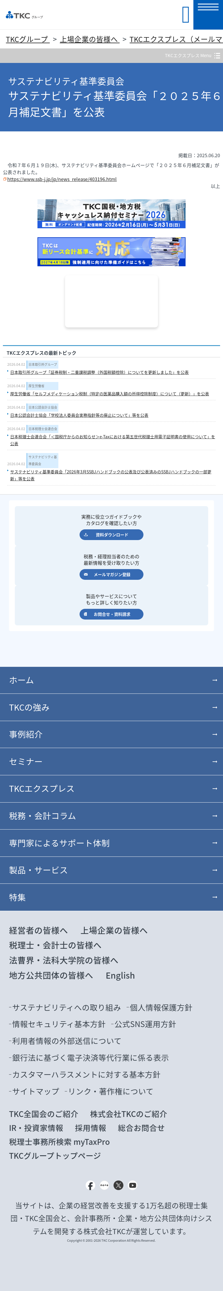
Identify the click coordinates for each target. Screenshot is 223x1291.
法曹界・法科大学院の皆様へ (63, 960)
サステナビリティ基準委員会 (42, 460)
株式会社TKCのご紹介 (128, 1114)
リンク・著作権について (111, 1091)
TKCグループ (28, 39)
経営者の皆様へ (38, 930)
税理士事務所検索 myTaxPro (59, 1141)
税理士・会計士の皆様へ (55, 945)
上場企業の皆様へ (90, 39)
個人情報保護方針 (161, 1007)
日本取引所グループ (42, 364)
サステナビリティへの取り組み (66, 1007)
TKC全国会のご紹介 (43, 1114)
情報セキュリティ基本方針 (59, 1024)
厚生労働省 (36, 385)
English (120, 975)
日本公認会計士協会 (42, 407)
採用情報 (90, 1128)
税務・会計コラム (42, 816)
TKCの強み (29, 707)
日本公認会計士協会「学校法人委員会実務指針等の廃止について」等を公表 (79, 415)
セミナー (26, 761)
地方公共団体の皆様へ (51, 975)
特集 (17, 897)
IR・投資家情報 (36, 1128)
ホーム (21, 680)
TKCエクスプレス (42, 788)
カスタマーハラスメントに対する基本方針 (86, 1074)
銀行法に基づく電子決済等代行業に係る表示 (90, 1057)
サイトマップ (35, 1091)
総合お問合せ (141, 1128)
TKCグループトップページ (55, 1155)
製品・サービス (38, 870)
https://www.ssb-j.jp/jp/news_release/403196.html (62, 178)
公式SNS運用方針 (145, 1024)
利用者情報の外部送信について (67, 1040)
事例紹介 (26, 734)
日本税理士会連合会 (42, 428)
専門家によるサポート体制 (59, 843)
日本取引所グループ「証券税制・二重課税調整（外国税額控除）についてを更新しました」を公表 (99, 372)
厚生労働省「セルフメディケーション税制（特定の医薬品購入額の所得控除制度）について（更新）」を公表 (109, 393)
